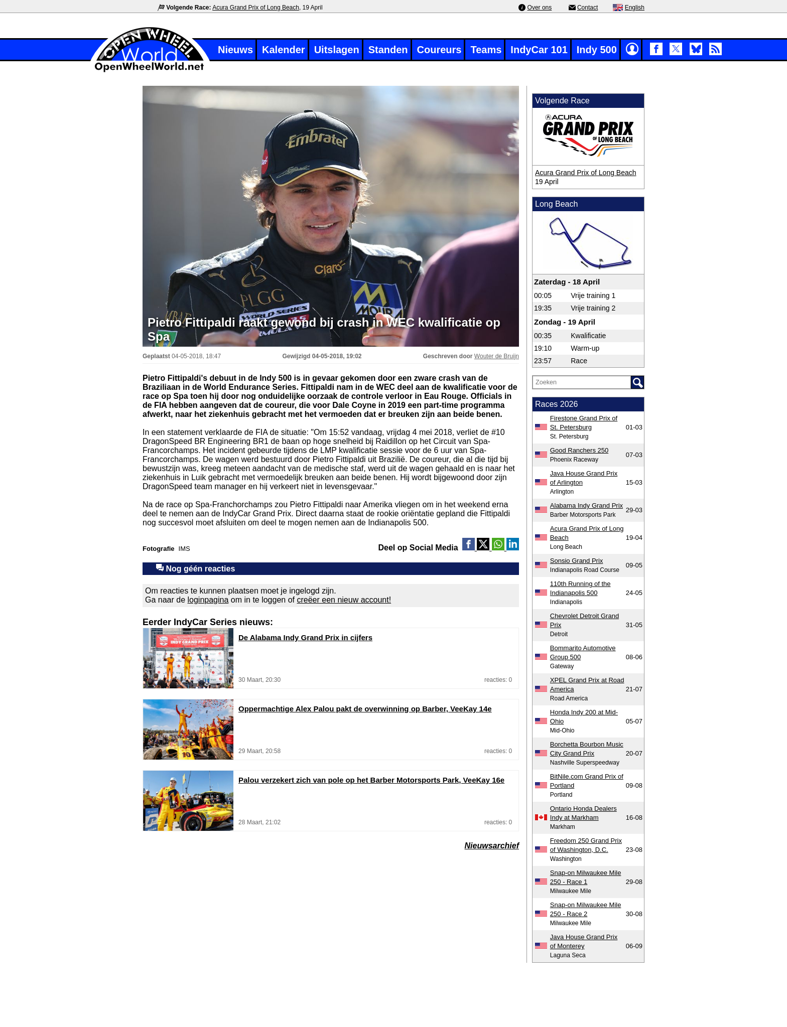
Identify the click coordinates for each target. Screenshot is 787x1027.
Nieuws (235, 49)
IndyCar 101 (538, 49)
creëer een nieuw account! (344, 600)
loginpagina (208, 600)
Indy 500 (597, 49)
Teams (485, 49)
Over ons (540, 7)
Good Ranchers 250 (579, 450)
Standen (388, 49)
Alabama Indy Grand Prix (586, 505)
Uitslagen (336, 49)
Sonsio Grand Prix (576, 560)
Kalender (283, 49)
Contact (587, 7)
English (634, 7)
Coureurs (439, 49)
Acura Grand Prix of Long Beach (255, 7)
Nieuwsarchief (492, 845)
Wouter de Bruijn (496, 356)
